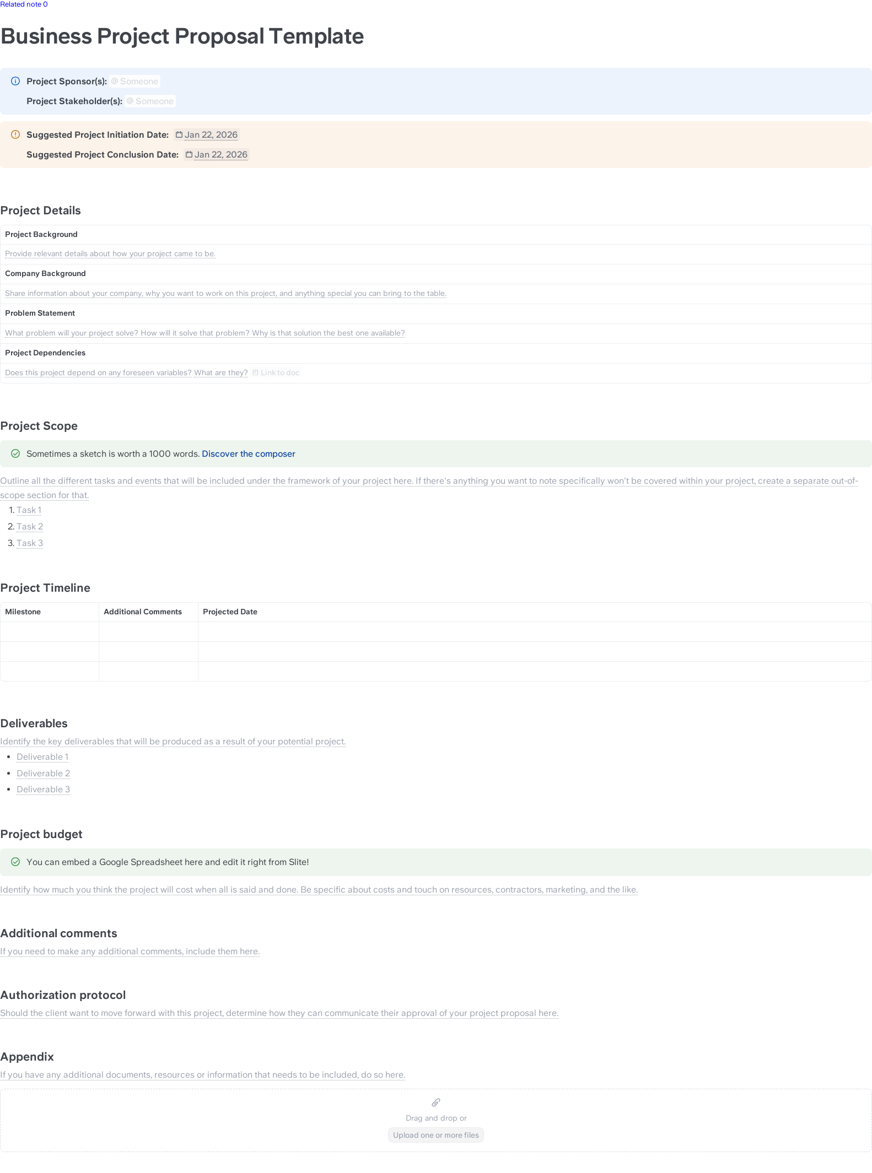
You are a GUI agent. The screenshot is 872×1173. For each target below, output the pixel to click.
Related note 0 (24, 4)
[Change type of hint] (15, 81)
